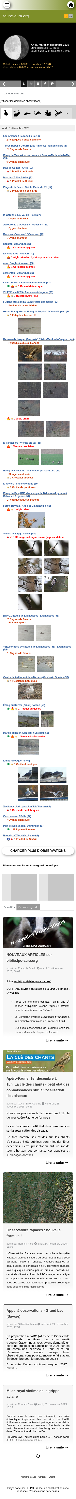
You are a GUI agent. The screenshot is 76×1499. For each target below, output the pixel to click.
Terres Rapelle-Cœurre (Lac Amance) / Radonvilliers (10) (35, 145)
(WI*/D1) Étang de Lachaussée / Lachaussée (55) (31, 615)
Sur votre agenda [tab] (28, 907)
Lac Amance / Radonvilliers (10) (21, 136)
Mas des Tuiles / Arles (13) (18, 177)
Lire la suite (57, 1040)
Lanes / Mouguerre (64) (16, 760)
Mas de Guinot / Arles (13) (18, 167)
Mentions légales (28, 1477)
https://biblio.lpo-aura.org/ (34, 981)
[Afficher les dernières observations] (20, 100)
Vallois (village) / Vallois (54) (19, 533)
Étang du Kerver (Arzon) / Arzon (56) (24, 705)
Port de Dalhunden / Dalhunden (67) (23, 825)
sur (16, 981)
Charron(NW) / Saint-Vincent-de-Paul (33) (26, 282)
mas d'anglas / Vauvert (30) (18, 263)
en (71, 16)
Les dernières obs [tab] (13, 93)
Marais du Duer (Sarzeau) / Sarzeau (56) (26, 732)
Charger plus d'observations (38, 850)
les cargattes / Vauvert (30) (18, 253)
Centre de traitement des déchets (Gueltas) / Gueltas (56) (36, 677)
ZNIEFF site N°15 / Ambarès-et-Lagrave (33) (28, 292)
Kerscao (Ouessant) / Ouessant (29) (23, 234)
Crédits (52, 1477)
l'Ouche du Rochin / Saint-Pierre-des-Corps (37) (30, 302)
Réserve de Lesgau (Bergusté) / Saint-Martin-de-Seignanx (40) (39, 339)
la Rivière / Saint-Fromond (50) (20, 483)
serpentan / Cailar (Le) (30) (18, 273)
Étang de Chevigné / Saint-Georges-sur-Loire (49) (31, 470)
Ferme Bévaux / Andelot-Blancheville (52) (27, 505)
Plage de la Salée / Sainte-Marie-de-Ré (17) (27, 187)
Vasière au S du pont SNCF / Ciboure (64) (27, 806)
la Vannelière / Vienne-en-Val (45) (22, 442)
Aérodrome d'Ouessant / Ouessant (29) (25, 224)
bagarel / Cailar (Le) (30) (17, 244)
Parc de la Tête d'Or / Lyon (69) (21, 835)
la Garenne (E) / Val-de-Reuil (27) (22, 215)
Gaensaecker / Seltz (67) (17, 816)
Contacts (42, 1477)
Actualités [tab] (9, 907)
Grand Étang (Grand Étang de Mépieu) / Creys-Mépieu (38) (36, 311)
